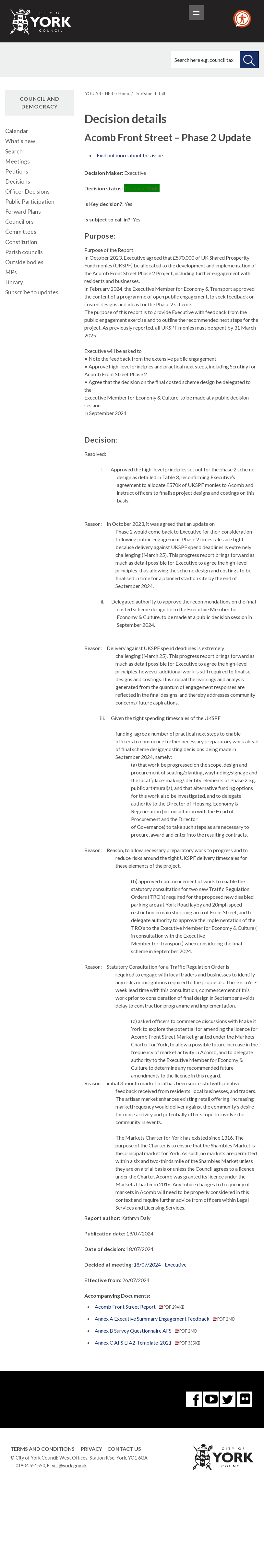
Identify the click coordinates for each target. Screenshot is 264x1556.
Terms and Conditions (42, 1449)
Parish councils (24, 252)
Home (124, 93)
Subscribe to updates (31, 292)
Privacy (91, 1449)
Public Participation (29, 201)
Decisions (17, 181)
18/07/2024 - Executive (160, 1264)
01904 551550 (30, 1465)
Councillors (19, 221)
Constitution (21, 242)
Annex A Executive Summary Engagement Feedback (164, 1318)
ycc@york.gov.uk (69, 1465)
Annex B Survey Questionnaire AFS (146, 1330)
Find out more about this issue (130, 155)
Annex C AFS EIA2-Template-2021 (147, 1342)
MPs (11, 272)
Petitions (16, 171)
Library (14, 282)
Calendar (16, 131)
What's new (20, 141)
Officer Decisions (27, 191)
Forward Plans (23, 211)
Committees (20, 231)
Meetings (17, 161)
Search (14, 151)
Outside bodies (24, 262)
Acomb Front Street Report (139, 1306)
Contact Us (124, 1449)
